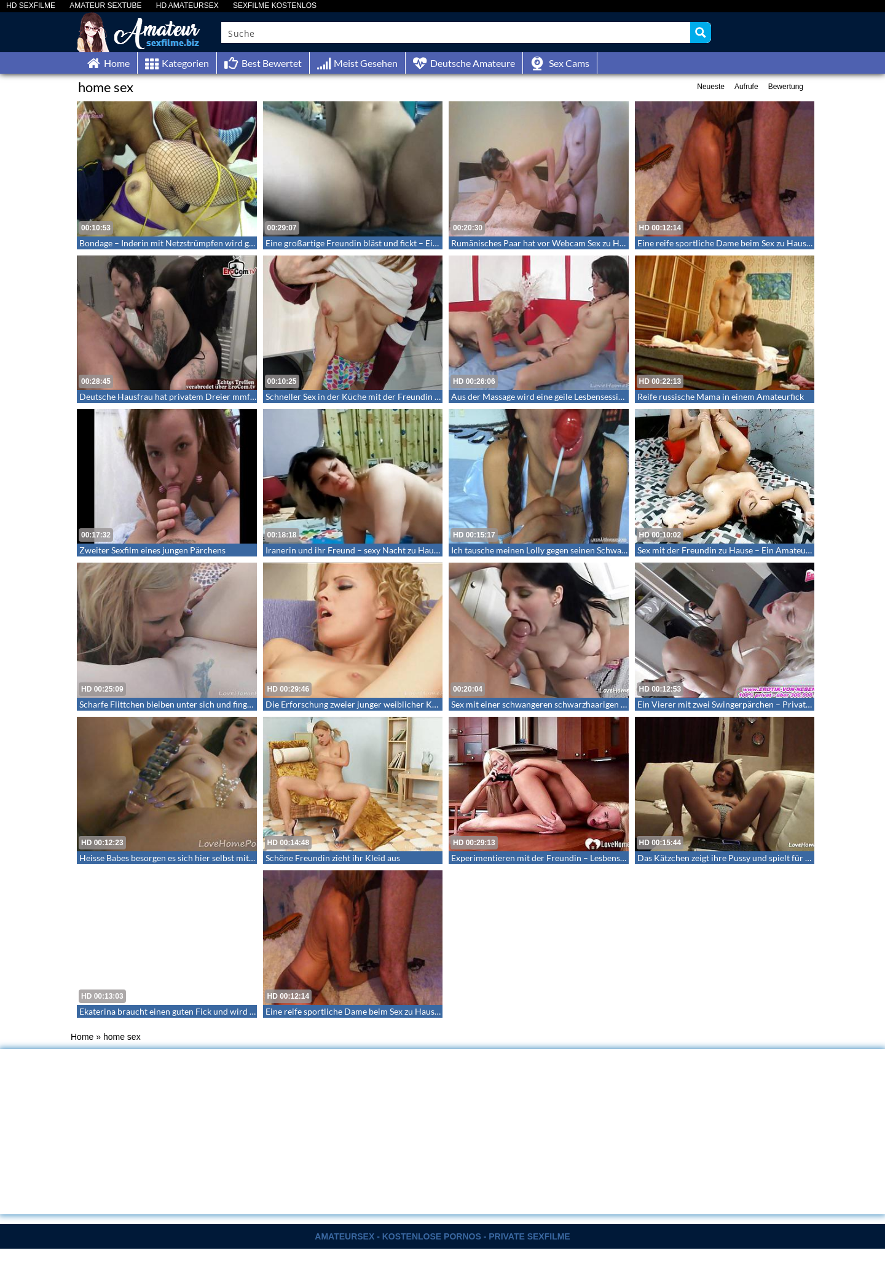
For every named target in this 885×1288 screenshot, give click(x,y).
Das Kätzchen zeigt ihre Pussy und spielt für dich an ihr (741, 858)
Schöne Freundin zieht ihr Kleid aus (333, 858)
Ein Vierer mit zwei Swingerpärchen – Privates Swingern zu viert (759, 704)
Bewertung (785, 86)
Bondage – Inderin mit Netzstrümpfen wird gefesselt (178, 243)
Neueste (711, 86)
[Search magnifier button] (700, 32)
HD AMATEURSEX (187, 5)
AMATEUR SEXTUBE (105, 5)
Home (82, 1037)
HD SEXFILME (30, 5)
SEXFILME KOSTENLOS (275, 5)
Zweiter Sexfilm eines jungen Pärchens (152, 550)
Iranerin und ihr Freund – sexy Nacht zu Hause (354, 550)
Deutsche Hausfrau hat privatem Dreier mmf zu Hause (182, 396)
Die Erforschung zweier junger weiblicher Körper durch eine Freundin (399, 704)
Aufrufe (746, 86)
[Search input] (456, 32)
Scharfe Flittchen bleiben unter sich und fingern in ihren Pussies (200, 704)
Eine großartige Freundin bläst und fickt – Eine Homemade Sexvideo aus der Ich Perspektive (439, 243)
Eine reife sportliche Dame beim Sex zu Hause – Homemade (750, 243)
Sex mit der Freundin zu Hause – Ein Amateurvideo (733, 550)
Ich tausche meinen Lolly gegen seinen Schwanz (540, 550)
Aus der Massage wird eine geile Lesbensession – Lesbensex (563, 396)
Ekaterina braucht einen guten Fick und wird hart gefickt (186, 1011)
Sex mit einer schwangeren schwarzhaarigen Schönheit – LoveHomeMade (590, 704)
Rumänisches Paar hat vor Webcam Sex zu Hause (544, 243)
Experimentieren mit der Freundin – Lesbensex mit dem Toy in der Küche (589, 858)
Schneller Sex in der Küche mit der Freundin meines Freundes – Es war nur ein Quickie (429, 396)
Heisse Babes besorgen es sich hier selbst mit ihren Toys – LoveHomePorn (219, 858)
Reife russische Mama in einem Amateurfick (720, 396)
